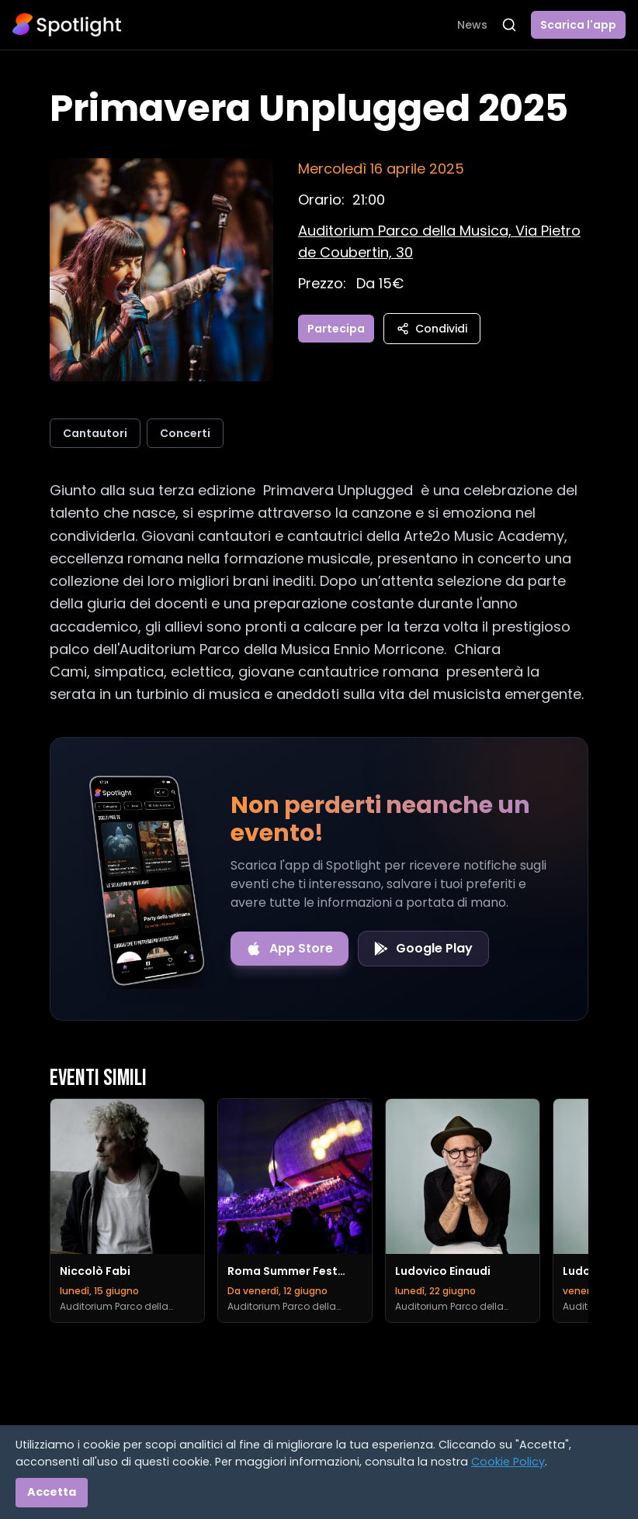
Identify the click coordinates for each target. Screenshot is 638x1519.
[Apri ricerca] (509, 24)
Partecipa (336, 328)
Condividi (432, 328)
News (472, 25)
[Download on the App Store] (289, 949)
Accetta (51, 1492)
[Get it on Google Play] (423, 948)
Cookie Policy (508, 1461)
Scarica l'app (578, 25)
